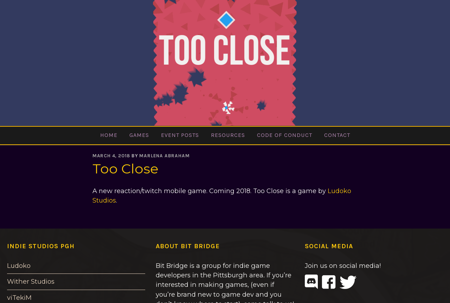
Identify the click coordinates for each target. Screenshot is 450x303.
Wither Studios (30, 281)
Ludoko (19, 266)
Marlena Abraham (164, 155)
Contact (337, 135)
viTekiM (19, 298)
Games (139, 135)
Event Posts (180, 135)
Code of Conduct (284, 135)
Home (108, 135)
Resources (228, 135)
